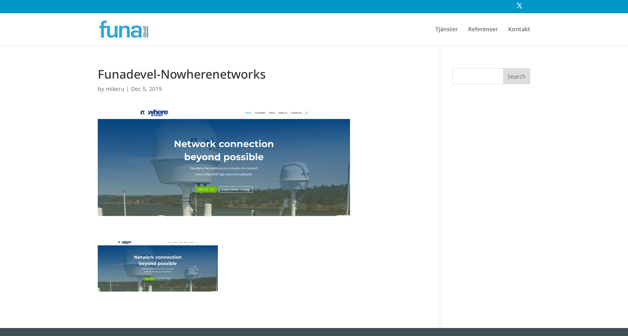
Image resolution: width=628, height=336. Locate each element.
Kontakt (519, 29)
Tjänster (446, 29)
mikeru (115, 89)
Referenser (483, 29)
